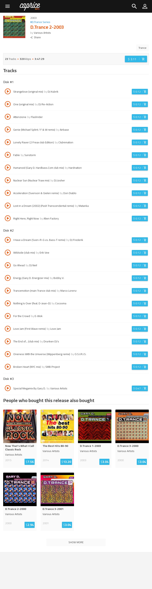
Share (35, 37)
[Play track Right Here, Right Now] (7, 218)
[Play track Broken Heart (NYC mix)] (7, 367)
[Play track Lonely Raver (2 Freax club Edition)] (7, 142)
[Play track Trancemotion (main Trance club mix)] (7, 291)
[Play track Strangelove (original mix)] (7, 92)
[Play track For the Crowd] (7, 316)
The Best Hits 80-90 (55, 446)
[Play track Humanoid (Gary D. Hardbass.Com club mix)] (7, 168)
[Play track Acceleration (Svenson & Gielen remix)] (7, 193)
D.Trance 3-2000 (127, 446)
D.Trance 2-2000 (15, 509)
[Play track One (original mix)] (7, 104)
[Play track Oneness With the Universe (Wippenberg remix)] (7, 354)
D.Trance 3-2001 (53, 509)
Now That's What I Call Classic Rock (19, 447)
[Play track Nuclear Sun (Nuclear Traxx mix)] (7, 180)
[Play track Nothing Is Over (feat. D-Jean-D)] (7, 303)
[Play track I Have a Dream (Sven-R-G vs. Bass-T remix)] (7, 240)
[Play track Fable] (7, 155)
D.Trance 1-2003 (90, 446)
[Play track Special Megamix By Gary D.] (7, 388)
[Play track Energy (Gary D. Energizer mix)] (7, 278)
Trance (142, 47)
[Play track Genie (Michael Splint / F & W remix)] (7, 130)
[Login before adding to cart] (136, 59)
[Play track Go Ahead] (7, 265)
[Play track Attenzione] (7, 117)
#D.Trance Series (40, 22)
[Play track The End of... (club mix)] (7, 342)
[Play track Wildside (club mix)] (7, 253)
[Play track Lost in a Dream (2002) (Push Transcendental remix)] (7, 206)
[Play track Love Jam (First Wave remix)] (7, 329)
